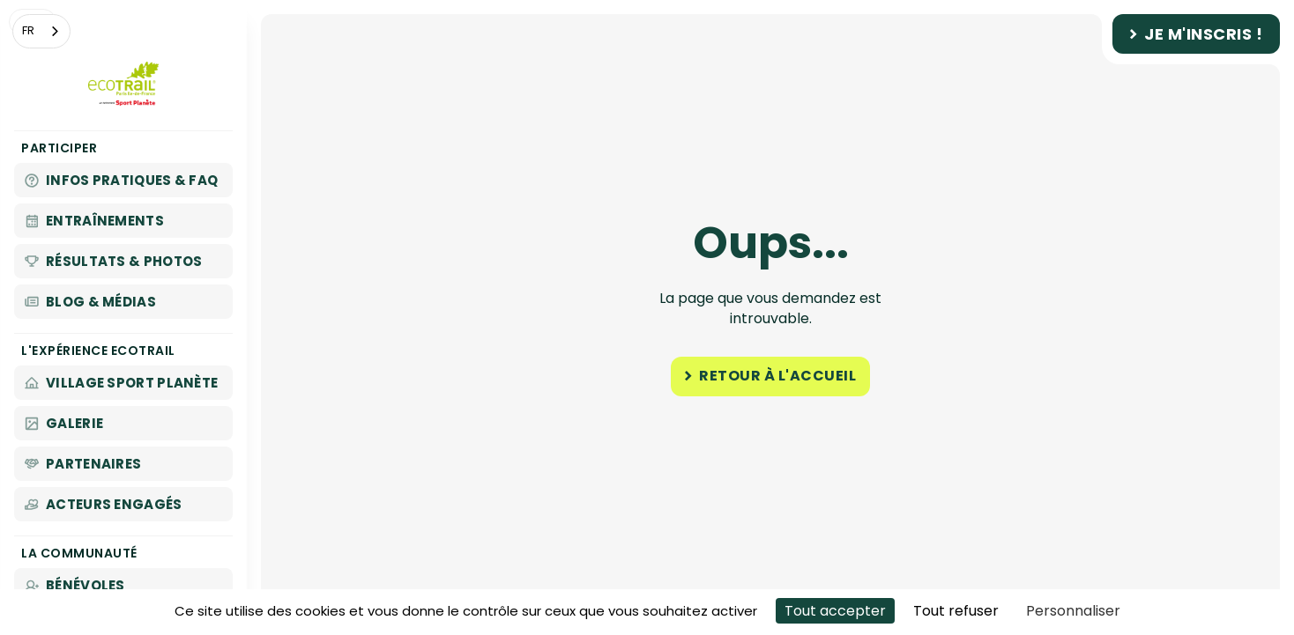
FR (28, 30)
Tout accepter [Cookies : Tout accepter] (835, 611)
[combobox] (41, 31)
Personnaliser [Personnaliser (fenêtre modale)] (1073, 611)
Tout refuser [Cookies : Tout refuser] (956, 611)
